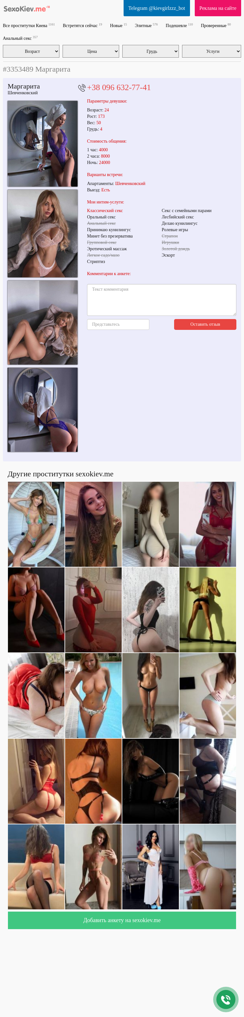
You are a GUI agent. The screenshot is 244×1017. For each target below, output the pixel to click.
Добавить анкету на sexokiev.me (122, 920)
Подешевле (179, 25)
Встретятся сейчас (82, 25)
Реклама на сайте (218, 8)
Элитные (146, 25)
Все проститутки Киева (29, 25)
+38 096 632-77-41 (119, 87)
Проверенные (216, 25)
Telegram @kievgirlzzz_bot (156, 8)
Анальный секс (20, 38)
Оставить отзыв (205, 324)
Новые (118, 25)
